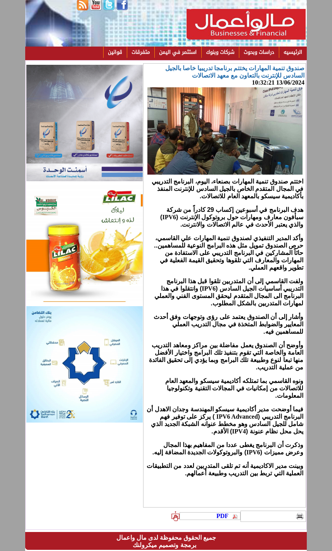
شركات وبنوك (220, 52)
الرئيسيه (293, 52)
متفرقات (140, 52)
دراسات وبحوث (259, 52)
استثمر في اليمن (178, 52)
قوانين (115, 52)
